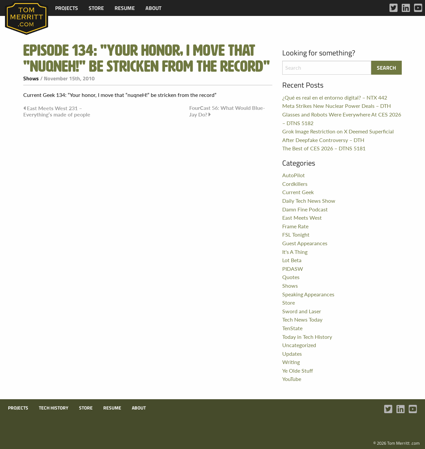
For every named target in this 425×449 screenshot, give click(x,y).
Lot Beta (291, 260)
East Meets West (302, 217)
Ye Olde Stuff (297, 370)
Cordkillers (294, 183)
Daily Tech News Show (308, 200)
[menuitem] (66, 8)
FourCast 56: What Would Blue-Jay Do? (227, 111)
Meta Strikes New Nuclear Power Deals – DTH (336, 106)
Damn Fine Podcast (305, 209)
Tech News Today (302, 319)
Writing (291, 362)
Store (96, 8)
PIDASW (292, 268)
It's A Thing (294, 252)
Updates (292, 353)
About (153, 8)
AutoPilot (293, 175)
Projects (66, 8)
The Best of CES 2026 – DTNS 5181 (324, 148)
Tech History (53, 408)
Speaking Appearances (308, 294)
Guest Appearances (304, 243)
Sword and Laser (301, 311)
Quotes (290, 277)
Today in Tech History (307, 336)
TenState (292, 328)
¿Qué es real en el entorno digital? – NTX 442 (334, 97)
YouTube (291, 379)
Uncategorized (299, 345)
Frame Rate (295, 226)
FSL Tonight (295, 234)
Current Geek (298, 192)
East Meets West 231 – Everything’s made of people (56, 111)
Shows (31, 78)
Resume (125, 8)
